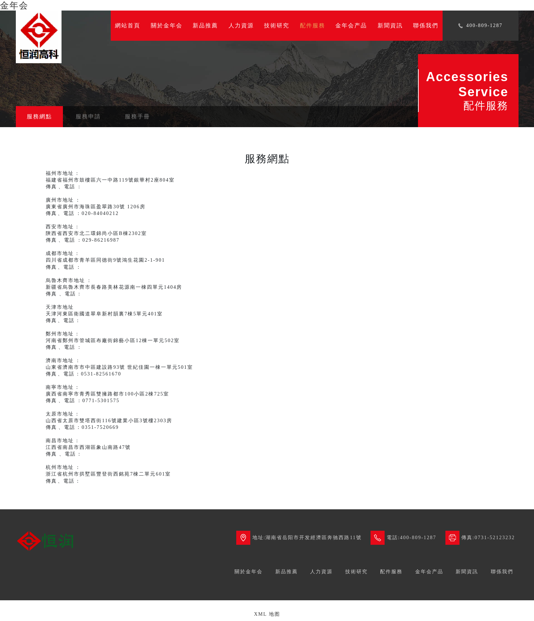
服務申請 (88, 116)
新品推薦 (205, 25)
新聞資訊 (390, 25)
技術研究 (276, 25)
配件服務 (312, 25)
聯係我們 (425, 25)
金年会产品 (351, 25)
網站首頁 (127, 25)
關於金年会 (166, 25)
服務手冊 (137, 116)
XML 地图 (267, 614)
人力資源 (241, 25)
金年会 (14, 5)
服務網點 (39, 116)
